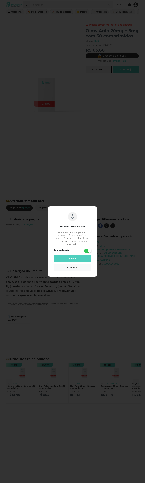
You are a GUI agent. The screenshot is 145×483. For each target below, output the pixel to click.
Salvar (72, 258)
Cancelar (72, 267)
